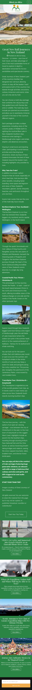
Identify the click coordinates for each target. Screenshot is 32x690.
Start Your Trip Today (16, 514)
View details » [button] (16, 553)
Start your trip (16, 685)
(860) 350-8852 (15, 2)
